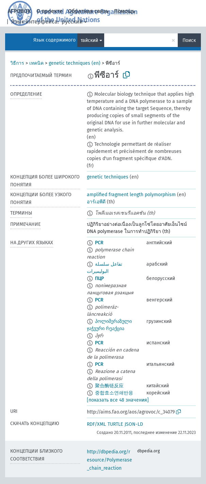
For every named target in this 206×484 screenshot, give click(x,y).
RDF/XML (96, 424)
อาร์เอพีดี (96, 202)
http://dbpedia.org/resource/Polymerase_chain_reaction (109, 460)
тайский (89, 40)
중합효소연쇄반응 (114, 393)
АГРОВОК (19, 11)
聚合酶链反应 (109, 386)
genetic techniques (107, 177)
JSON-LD (134, 424)
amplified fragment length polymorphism (131, 195)
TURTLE (115, 424)
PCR (99, 243)
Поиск (189, 40)
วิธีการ (17, 63)
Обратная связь (88, 11)
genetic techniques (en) (74, 63)
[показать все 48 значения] (118, 400)
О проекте (49, 11)
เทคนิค (36, 63)
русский (72, 21)
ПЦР (99, 278)
